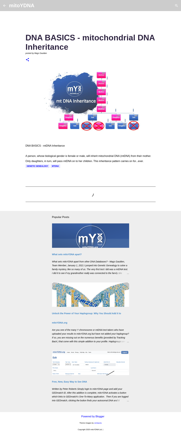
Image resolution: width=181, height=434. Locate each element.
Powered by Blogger (90, 416)
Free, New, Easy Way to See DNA (69, 381)
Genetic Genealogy (37, 166)
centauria (98, 423)
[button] (27, 60)
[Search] (39, 5)
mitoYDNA (21, 5)
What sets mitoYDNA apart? (67, 254)
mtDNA (55, 166)
